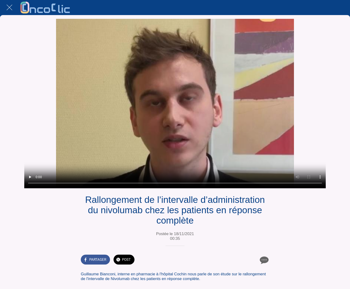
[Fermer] (9, 7)
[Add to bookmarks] (252, 260)
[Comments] (263, 260)
